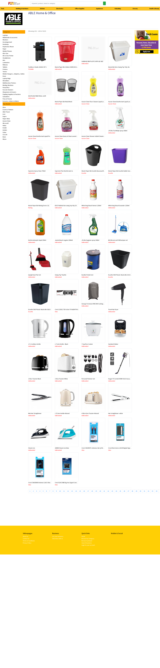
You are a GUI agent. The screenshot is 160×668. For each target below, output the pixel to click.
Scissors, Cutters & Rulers (11, 101)
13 (72, 491)
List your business (57, 536)
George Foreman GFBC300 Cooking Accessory (96, 304)
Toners (5, 72)
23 (112, 491)
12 (68, 491)
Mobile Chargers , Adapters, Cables (14, 74)
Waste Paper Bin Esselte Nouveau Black (94, 171)
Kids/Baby (118, 9)
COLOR (5, 135)
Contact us (26, 539)
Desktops (6, 44)
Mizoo (4, 139)
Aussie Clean (6, 121)
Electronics (59, 9)
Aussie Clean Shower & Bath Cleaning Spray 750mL (97, 136)
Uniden (5, 130)
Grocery (135, 9)
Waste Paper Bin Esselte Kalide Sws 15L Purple (122, 171)
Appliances (99, 9)
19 (96, 491)
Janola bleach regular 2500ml (64, 240)
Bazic (4, 137)
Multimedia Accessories (10, 37)
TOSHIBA (31, 69)
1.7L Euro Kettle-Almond (62, 413)
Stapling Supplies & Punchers (12, 94)
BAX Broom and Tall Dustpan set (118, 240)
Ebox (4, 107)
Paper (4, 49)
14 (76, 491)
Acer (4, 114)
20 (100, 491)
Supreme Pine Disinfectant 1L (64, 171)
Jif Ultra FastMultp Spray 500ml (117, 131)
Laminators (6, 62)
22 (108, 491)
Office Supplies (79, 9)
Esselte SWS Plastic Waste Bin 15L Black (120, 275)
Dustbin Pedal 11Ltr (87, 275)
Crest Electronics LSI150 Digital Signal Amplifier (122, 448)
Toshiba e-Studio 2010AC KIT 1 (37, 67)
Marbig (30, 208)
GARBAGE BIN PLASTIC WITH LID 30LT (92, 61)
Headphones (7, 58)
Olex (56, 312)
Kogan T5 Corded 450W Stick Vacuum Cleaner (122, 379)
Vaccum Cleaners (8, 90)
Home (83, 536)
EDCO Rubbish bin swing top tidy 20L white (68, 205)
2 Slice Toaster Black (34, 379)
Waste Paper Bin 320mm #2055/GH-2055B (67, 67)
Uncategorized (7, 42)
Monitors (5, 40)
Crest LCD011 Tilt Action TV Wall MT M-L (66, 309)
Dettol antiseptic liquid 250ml (37, 240)
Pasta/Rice (6, 87)
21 (104, 491)
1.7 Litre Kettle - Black (61, 344)
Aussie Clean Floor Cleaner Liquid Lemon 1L (95, 102)
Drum (4, 76)
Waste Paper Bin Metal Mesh (63, 102)
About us (25, 536)
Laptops (5, 35)
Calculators (6, 97)
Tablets (5, 67)
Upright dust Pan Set (34, 275)
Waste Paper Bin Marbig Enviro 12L (38, 205)
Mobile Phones (7, 51)
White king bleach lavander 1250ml (118, 205)
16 (84, 491)
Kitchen (42, 9)
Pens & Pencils (7, 99)
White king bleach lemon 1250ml (91, 205)
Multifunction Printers (9, 83)
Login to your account (88, 545)
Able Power (6, 112)
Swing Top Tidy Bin (60, 275)
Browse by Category (88, 539)
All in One (5, 53)
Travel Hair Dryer (113, 309)
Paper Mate (6, 119)
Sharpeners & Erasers (9, 92)
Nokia (4, 125)
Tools (2, 9)
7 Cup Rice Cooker (87, 344)
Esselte (84, 173)
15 (80, 491)
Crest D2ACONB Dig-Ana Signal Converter (67, 483)
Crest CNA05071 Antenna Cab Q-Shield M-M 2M (96, 448)
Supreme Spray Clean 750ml (36, 171)
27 (128, 491)
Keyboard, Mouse (8, 47)
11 (64, 491)
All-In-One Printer (8, 56)
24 (116, 491)
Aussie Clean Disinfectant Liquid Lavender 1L (121, 102)
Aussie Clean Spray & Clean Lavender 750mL (68, 136)
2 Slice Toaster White (61, 379)
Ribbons (5, 65)
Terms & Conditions (29, 541)
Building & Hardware (22, 9)
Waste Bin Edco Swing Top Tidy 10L (119, 67)
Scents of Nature (8, 110)
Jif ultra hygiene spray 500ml (90, 240)
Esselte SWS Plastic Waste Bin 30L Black (40, 309)
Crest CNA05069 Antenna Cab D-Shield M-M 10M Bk (43, 483)
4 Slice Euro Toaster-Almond (90, 413)
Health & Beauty (154, 9)
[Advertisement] (58, 510)
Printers (5, 69)
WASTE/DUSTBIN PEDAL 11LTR (37, 96)
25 (120, 491)
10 (60, 491)
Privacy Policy (27, 543)
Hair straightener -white (115, 413)
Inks (4, 60)
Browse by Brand (87, 541)
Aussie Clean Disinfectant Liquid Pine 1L (40, 136)
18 (92, 491)
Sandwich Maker (113, 344)
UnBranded (58, 69)
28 (132, 491)
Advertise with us (57, 539)
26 (124, 491)
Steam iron (31, 448)
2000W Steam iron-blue (62, 448)
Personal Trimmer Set (88, 379)
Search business (87, 543)
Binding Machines (8, 85)
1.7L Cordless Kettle (34, 344)
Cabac (4, 132)
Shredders (6, 81)
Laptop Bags (7, 78)
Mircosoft (6, 123)
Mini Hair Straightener (34, 413)
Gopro (4, 116)
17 (88, 491)
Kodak (5, 128)
